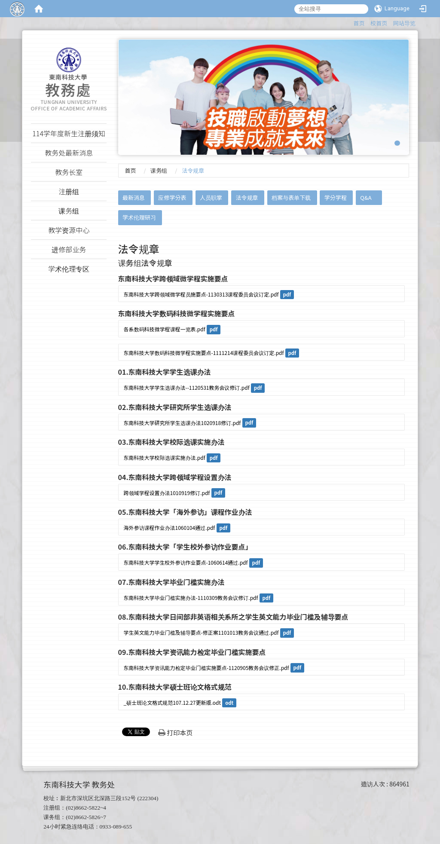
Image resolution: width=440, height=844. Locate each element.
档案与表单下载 (291, 197)
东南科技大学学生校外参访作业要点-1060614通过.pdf (186, 562)
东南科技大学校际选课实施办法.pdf (164, 457)
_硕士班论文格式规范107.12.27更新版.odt (172, 702)
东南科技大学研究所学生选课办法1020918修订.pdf (182, 422)
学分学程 (335, 197)
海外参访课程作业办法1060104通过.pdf (169, 527)
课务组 (158, 170)
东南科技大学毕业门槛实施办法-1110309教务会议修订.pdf (191, 597)
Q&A (365, 197)
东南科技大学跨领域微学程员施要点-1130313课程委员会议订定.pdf (201, 294)
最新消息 (133, 197)
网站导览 (404, 23)
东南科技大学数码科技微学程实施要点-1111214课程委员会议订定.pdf (204, 352)
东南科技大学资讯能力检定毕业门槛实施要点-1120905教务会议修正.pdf (206, 667)
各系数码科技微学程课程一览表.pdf (164, 329)
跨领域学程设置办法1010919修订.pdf (167, 492)
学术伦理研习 (139, 217)
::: (349, 22)
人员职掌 (211, 197)
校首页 (378, 23)
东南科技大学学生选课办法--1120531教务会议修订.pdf (187, 387)
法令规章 (247, 197)
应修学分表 (172, 197)
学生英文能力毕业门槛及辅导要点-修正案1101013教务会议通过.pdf (201, 632)
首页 (359, 23)
